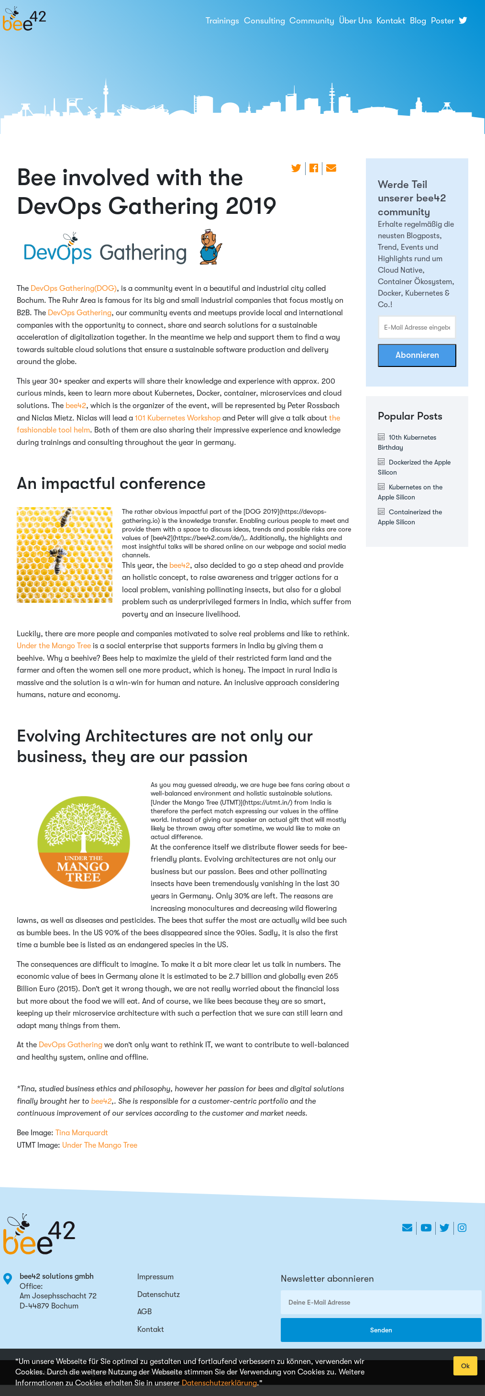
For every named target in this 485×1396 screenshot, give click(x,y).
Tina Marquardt (81, 1133)
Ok (465, 1366)
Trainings (222, 20)
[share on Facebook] (313, 168)
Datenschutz (158, 1294)
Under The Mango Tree (99, 1145)
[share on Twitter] (296, 168)
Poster (442, 20)
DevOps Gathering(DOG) (74, 288)
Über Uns (355, 20)
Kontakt (390, 20)
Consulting (264, 20)
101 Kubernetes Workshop (177, 418)
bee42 (76, 405)
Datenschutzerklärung (219, 1383)
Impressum (155, 1277)
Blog (418, 20)
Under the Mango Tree (54, 646)
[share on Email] (331, 168)
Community (311, 20)
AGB (144, 1311)
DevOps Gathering (79, 313)
